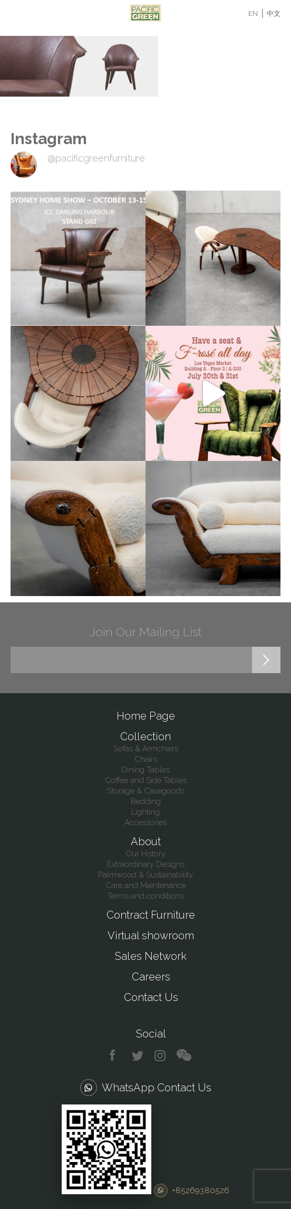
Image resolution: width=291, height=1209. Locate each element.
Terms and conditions (145, 896)
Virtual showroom (151, 935)
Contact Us (151, 997)
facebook (116, 1055)
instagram (160, 1055)
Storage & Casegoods (146, 791)
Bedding (146, 801)
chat (184, 1055)
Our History (145, 853)
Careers (151, 976)
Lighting (145, 812)
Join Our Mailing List (146, 632)
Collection (145, 736)
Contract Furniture (150, 915)
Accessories (145, 822)
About (146, 841)
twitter (138, 1055)
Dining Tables (145, 769)
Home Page (146, 716)
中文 (273, 13)
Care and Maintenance (145, 885)
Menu (17, 13)
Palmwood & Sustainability (145, 875)
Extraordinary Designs (146, 864)
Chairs (145, 759)
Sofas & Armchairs (145, 748)
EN (253, 13)
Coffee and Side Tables (146, 780)
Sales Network (151, 956)
